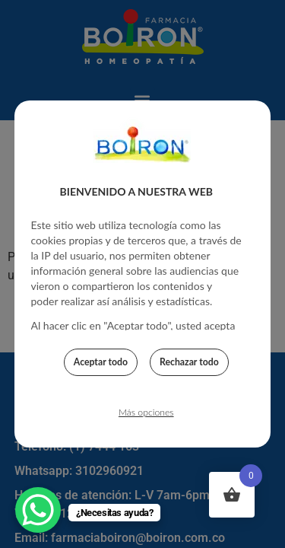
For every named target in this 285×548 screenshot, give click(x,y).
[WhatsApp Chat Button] (38, 510)
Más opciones (146, 414)
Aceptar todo (101, 364)
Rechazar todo (189, 364)
